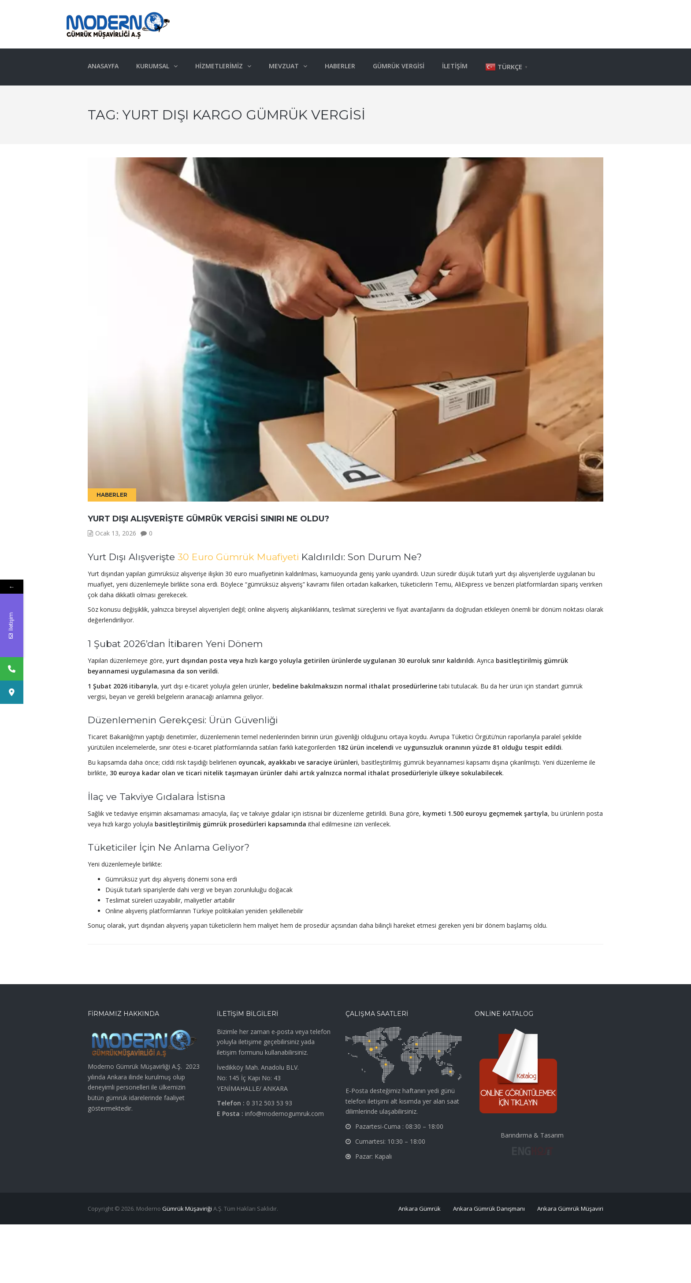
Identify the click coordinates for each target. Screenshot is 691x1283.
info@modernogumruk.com (284, 1113)
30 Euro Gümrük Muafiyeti (238, 556)
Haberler (112, 494)
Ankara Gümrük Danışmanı (489, 1208)
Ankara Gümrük (419, 1208)
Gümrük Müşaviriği (187, 1208)
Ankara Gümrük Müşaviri (570, 1208)
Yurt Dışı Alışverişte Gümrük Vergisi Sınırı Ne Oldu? (208, 519)
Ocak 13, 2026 (115, 533)
